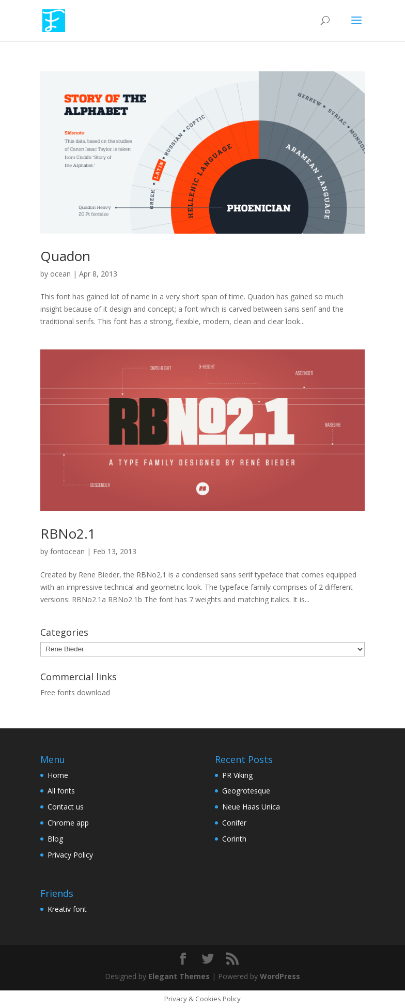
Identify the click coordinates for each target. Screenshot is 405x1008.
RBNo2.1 (68, 533)
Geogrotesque (246, 791)
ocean (60, 274)
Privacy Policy (70, 855)
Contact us (66, 807)
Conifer (234, 823)
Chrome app (68, 823)
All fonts (61, 791)
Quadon (65, 256)
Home (58, 775)
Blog (55, 839)
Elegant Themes (179, 976)
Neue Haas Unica (251, 807)
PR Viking (237, 775)
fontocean (67, 551)
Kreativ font (67, 909)
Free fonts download (75, 692)
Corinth (234, 839)
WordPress (280, 976)
